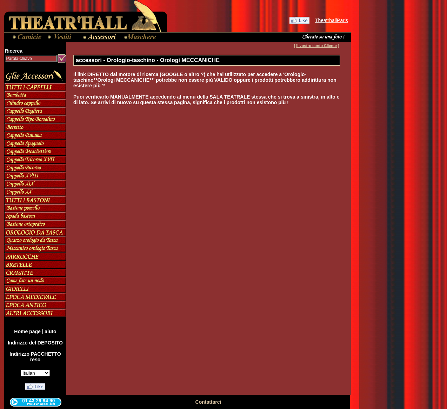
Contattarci (208, 402)
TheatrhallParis (331, 20)
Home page (27, 331)
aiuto (50, 331)
